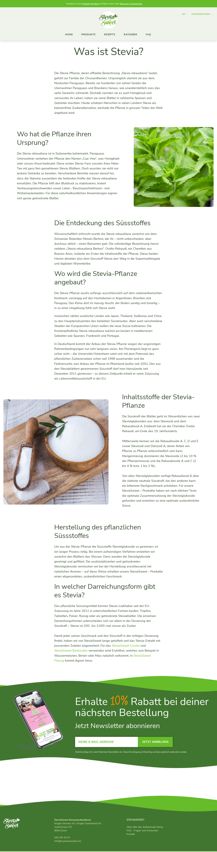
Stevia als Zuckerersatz (131, 3)
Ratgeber (130, 34)
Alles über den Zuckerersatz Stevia (144, 827)
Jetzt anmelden (155, 742)
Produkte (88, 34)
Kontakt (130, 835)
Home (69, 34)
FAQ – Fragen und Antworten (142, 831)
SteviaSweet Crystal (126, 646)
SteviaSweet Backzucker (71, 651)
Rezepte (109, 34)
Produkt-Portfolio (91, 3)
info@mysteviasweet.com (67, 841)
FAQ (148, 34)
